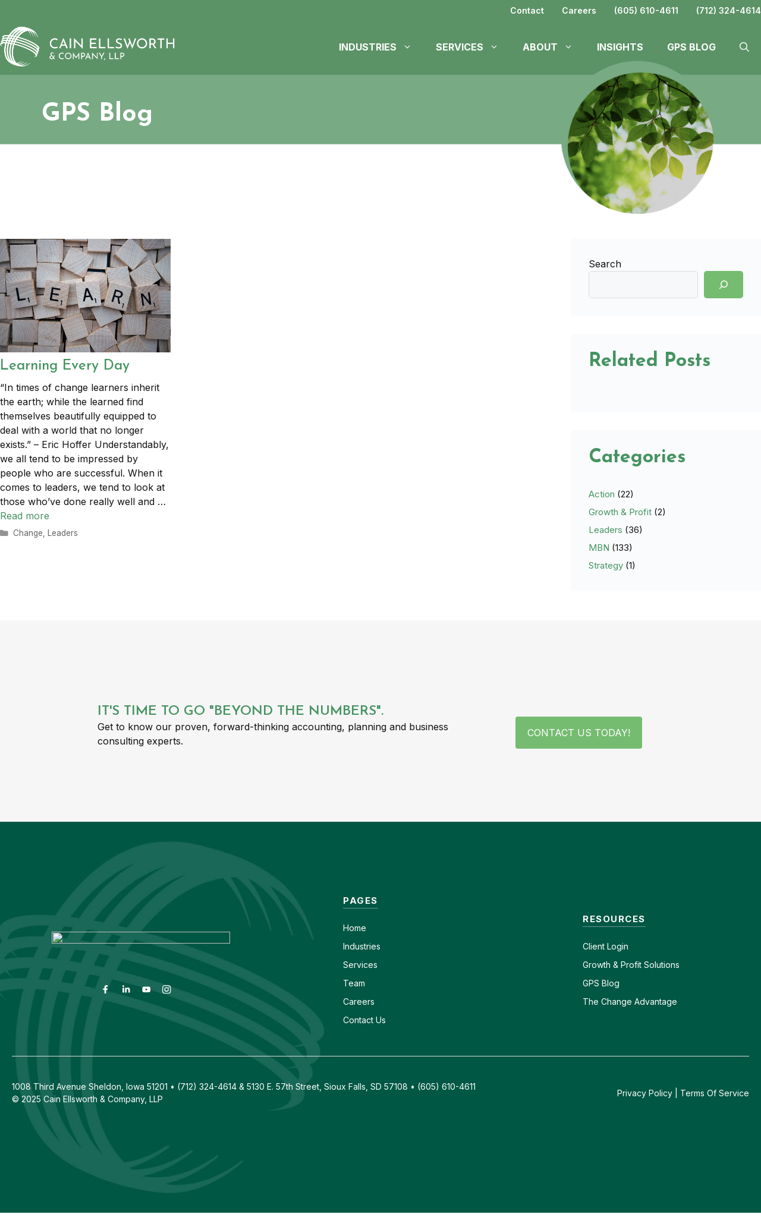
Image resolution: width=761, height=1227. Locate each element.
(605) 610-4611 (646, 10)
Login (616, 946)
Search (605, 264)
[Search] (723, 284)
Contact (527, 10)
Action (602, 494)
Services (360, 965)
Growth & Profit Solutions (631, 965)
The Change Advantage (630, 1001)
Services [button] (473, 47)
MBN (599, 547)
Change (28, 533)
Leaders (63, 533)
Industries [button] (381, 47)
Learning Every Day (65, 366)
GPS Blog (691, 47)
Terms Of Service (714, 1093)
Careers (579, 10)
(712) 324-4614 (728, 10)
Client (594, 946)
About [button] (554, 47)
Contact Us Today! (578, 733)
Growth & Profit (620, 512)
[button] (744, 47)
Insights (620, 47)
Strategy (606, 565)
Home (354, 928)
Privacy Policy (644, 1093)
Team (354, 983)
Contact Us (364, 1020)
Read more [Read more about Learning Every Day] (24, 516)
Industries (361, 946)
